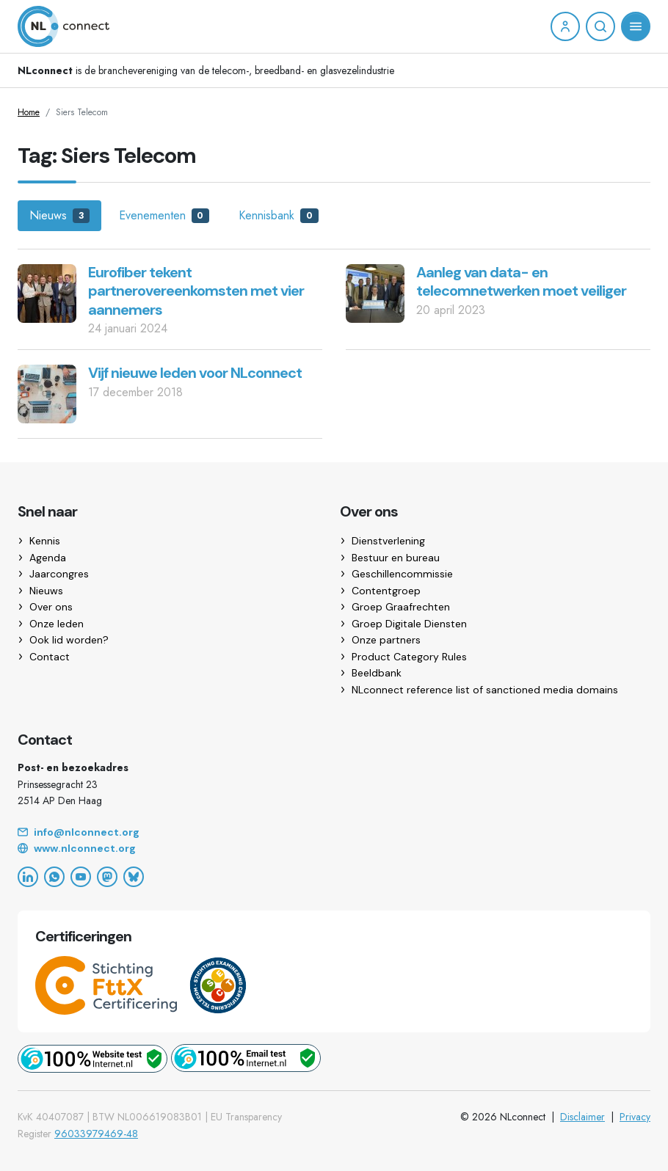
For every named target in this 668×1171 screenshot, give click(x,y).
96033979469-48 (96, 1133)
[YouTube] (80, 877)
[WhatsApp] (54, 877)
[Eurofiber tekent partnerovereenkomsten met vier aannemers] (47, 291)
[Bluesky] (133, 877)
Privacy (635, 1116)
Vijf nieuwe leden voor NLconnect (195, 372)
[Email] (334, 832)
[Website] (334, 849)
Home (29, 112)
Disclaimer (582, 1116)
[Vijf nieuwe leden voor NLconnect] (47, 392)
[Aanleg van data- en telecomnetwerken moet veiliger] (375, 291)
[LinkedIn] (28, 877)
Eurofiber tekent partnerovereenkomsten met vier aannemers (196, 291)
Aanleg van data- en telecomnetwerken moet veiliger (521, 282)
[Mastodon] (107, 877)
